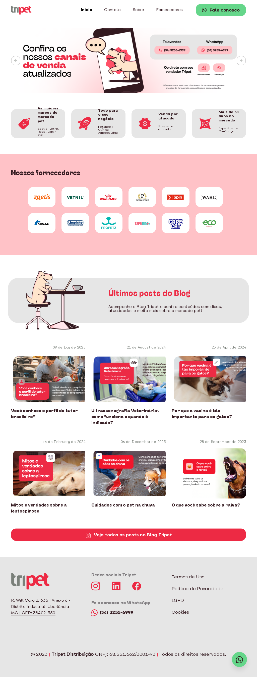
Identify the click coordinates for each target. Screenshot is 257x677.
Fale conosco (221, 10)
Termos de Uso (188, 577)
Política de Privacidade (197, 589)
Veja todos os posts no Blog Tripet (128, 535)
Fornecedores (169, 10)
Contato (112, 10)
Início (86, 10)
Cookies (180, 612)
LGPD (178, 600)
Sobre (138, 10)
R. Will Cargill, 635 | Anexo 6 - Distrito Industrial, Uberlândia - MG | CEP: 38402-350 (41, 607)
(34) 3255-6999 (112, 612)
